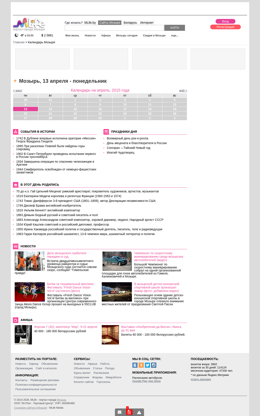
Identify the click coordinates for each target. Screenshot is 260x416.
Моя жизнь (72, 35)
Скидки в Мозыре (154, 35)
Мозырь (61, 399)
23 (100, 113)
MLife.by (90, 22)
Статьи (97, 368)
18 (150, 109)
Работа (105, 363)
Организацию (24, 368)
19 (174, 109)
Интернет (146, 22)
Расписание (101, 372)
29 (75, 118)
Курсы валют (82, 372)
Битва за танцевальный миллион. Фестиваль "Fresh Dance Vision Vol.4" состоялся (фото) (70, 287)
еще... (174, 35)
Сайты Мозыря (109, 22)
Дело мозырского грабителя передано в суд (66, 254)
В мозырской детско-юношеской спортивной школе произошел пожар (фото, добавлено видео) (156, 287)
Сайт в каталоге (46, 368)
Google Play (140, 381)
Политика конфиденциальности (36, 384)
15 (75, 109)
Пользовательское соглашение (35, 389)
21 (50, 113)
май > (183, 90)
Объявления (82, 368)
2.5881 (47, 35)
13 (25, 109)
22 (75, 113)
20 (25, 113)
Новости (90, 35)
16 (100, 109)
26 (174, 113)
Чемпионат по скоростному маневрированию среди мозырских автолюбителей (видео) (158, 256)
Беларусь (130, 22)
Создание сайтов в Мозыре (30, 407)
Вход (225, 21)
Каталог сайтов (84, 381)
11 (150, 104)
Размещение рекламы (44, 380)
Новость (20, 363)
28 (50, 118)
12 (174, 104)
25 (150, 113)
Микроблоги (113, 377)
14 (50, 109)
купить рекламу (201, 379)
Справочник (81, 377)
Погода (109, 368)
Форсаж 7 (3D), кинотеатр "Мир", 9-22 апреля (65, 327)
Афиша (106, 35)
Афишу (34, 363)
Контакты (21, 380)
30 (25, 100)
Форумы (97, 377)
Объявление (49, 363)
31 (50, 100)
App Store (154, 381)
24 (125, 113)
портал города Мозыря (29, 28)
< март (17, 90)
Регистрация (225, 27)
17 (125, 109)
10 (125, 104)
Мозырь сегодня (127, 35)
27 (25, 118)
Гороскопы (103, 381)
